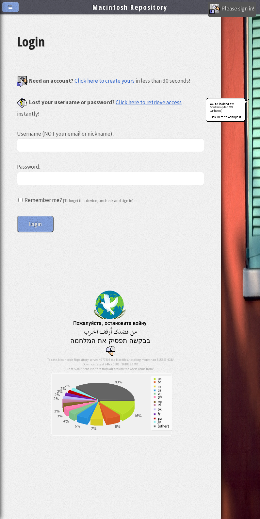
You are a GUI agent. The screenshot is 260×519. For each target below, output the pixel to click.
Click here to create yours (104, 80)
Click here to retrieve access (149, 102)
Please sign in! (231, 9)
